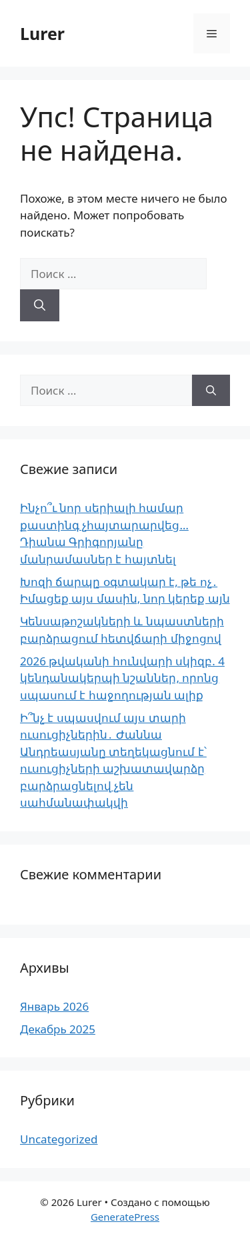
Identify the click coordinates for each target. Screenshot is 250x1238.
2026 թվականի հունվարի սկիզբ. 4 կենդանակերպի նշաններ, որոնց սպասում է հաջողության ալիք (122, 678)
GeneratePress (125, 1216)
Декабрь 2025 (57, 1029)
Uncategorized (59, 1139)
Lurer (42, 33)
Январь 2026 (54, 1006)
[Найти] (39, 305)
